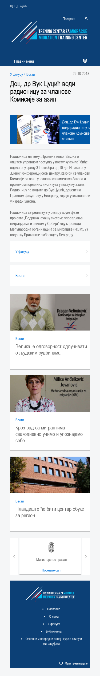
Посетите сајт (51, 570)
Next (86, 556)
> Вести (29, 74)
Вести (19, 338)
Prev (14, 556)
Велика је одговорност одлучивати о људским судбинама (51, 349)
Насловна (53, 609)
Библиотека (54, 631)
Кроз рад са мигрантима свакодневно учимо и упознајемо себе (49, 434)
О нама (54, 616)
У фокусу (16, 74)
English (23, 6)
